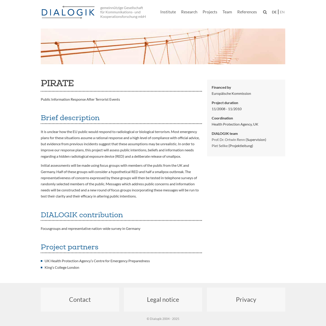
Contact (80, 299)
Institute (168, 11)
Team (227, 11)
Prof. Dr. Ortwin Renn (228, 139)
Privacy (246, 299)
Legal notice (163, 299)
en (282, 12)
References (247, 11)
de (274, 12)
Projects (210, 11)
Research (189, 11)
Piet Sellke (220, 145)
